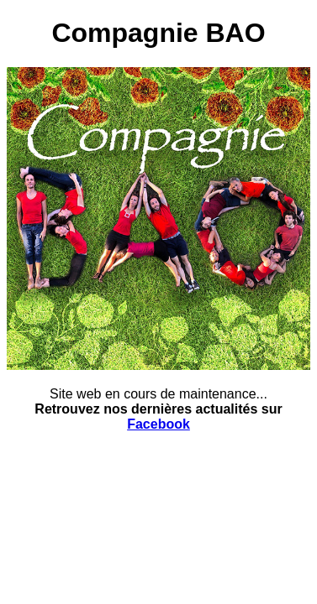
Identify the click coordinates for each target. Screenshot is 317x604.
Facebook (158, 424)
